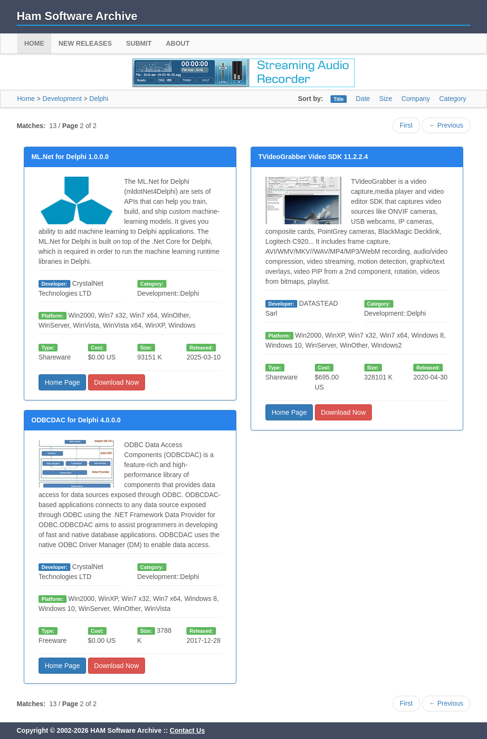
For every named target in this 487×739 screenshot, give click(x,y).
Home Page (62, 382)
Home (34, 43)
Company (415, 98)
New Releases (85, 43)
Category (452, 98)
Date (363, 98)
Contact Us (187, 730)
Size (385, 98)
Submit (139, 43)
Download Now (116, 382)
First (406, 125)
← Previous (446, 125)
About (178, 43)
